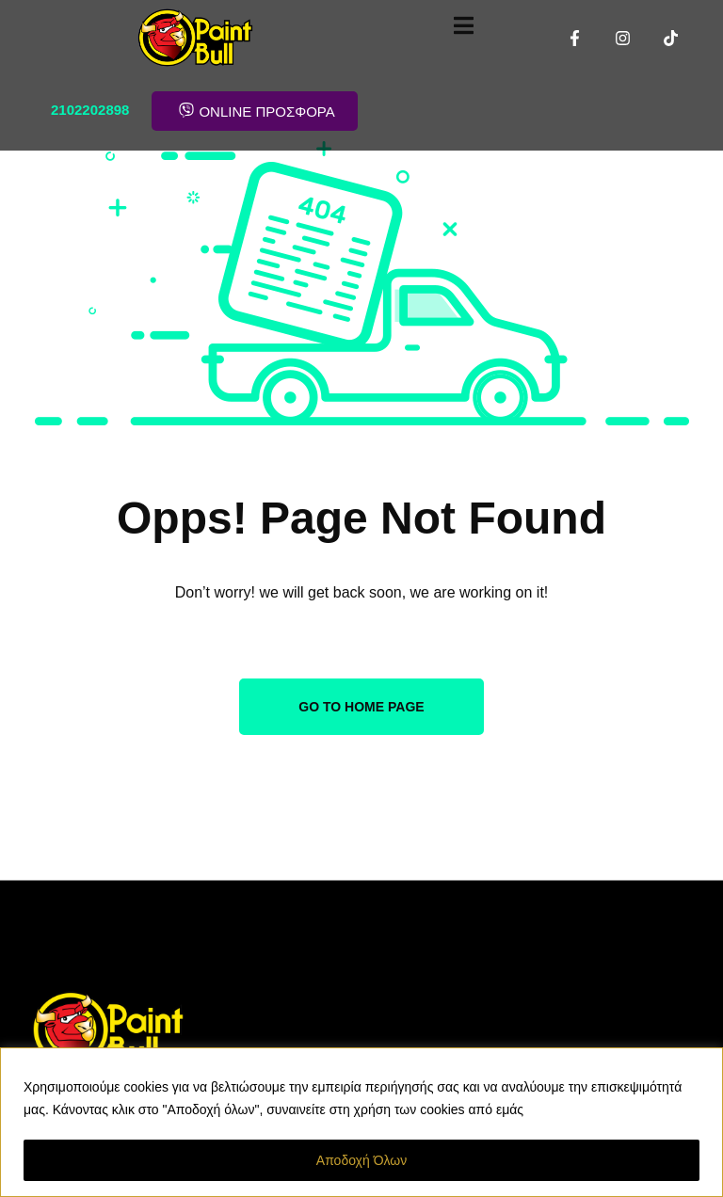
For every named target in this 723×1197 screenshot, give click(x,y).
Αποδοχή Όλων (361, 1160)
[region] (361, 1122)
